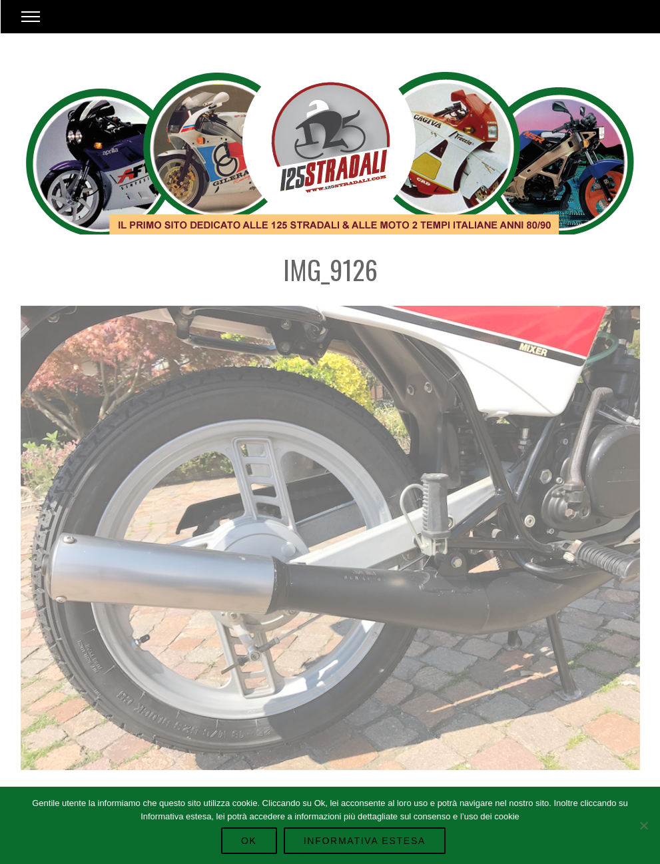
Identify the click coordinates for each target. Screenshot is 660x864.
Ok (249, 840)
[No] (643, 825)
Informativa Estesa (365, 840)
